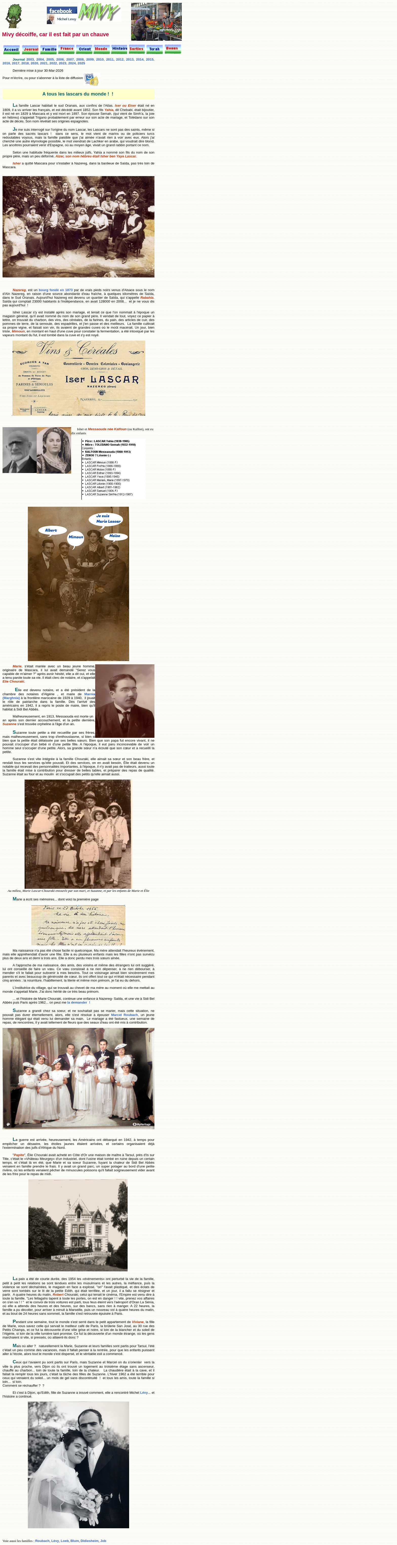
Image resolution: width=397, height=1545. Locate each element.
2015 (150, 59)
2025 (81, 63)
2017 (15, 63)
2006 (60, 59)
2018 (25, 63)
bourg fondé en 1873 (56, 290)
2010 (100, 59)
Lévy (143, 1393)
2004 (40, 59)
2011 (110, 59)
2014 (140, 59)
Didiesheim (89, 1541)
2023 (62, 63)
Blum (74, 1541)
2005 (50, 59)
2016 (6, 63)
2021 (44, 63)
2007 (70, 59)
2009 (90, 59)
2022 (53, 63)
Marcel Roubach (124, 1015)
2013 (130, 59)
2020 (34, 63)
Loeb (65, 1541)
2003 (30, 59)
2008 (80, 59)
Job (103, 1541)
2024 (72, 63)
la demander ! (78, 1002)
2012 (120, 59)
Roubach (42, 1541)
